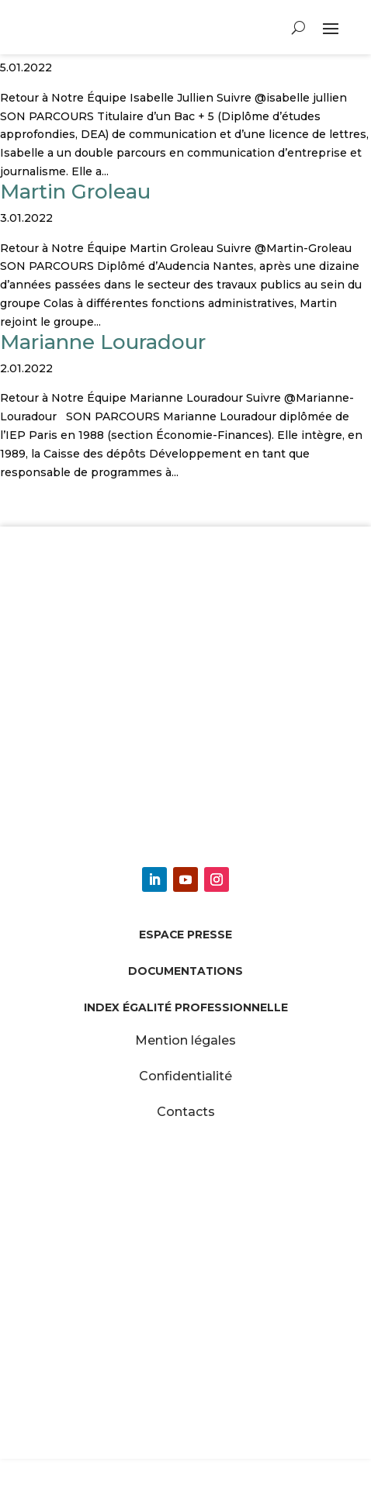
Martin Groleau (75, 191)
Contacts (186, 1111)
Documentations (185, 971)
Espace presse (185, 934)
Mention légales (185, 1040)
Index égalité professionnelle (186, 1007)
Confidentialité (185, 1076)
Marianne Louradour (103, 342)
